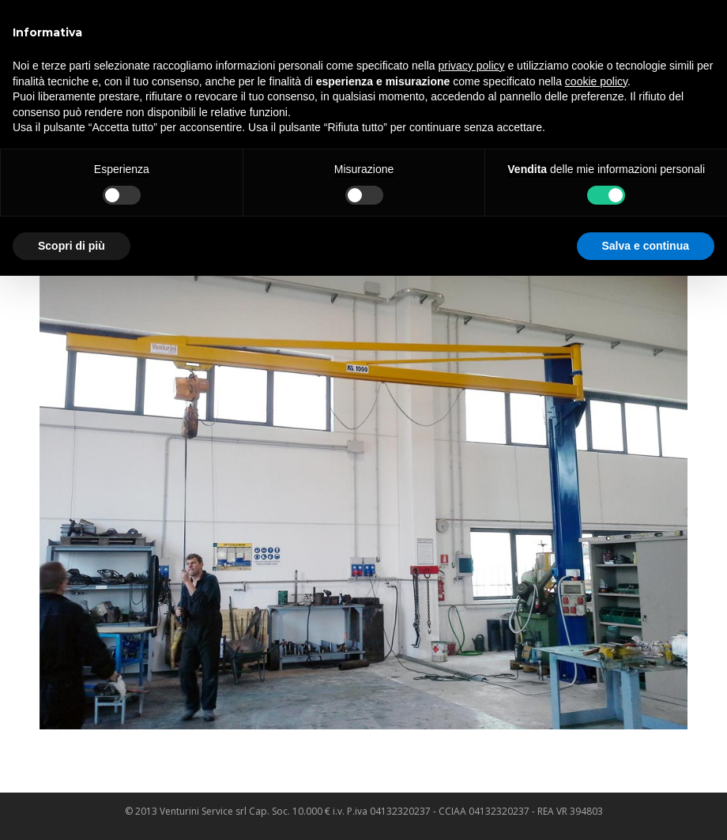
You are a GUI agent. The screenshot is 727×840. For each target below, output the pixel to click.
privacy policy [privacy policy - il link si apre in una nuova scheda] (472, 65)
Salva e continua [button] (645, 245)
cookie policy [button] (596, 81)
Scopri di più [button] (71, 245)
